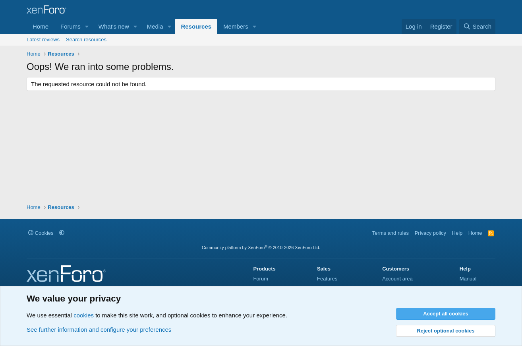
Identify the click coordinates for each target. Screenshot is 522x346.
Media (155, 26)
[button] (87, 26)
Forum (260, 279)
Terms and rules (390, 233)
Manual (468, 279)
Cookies (41, 233)
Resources (196, 26)
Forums (70, 26)
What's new (114, 26)
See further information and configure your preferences (99, 329)
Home (40, 26)
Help (457, 233)
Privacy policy (430, 233)
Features (327, 279)
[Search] (477, 26)
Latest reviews (43, 40)
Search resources (86, 40)
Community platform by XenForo (261, 247)
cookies (83, 315)
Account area (397, 279)
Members (235, 26)
